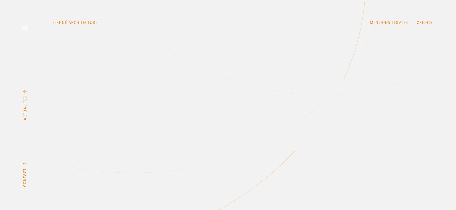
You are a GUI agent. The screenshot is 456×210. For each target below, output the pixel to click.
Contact (25, 174)
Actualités (25, 105)
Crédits (425, 22)
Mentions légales (389, 22)
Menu (25, 28)
